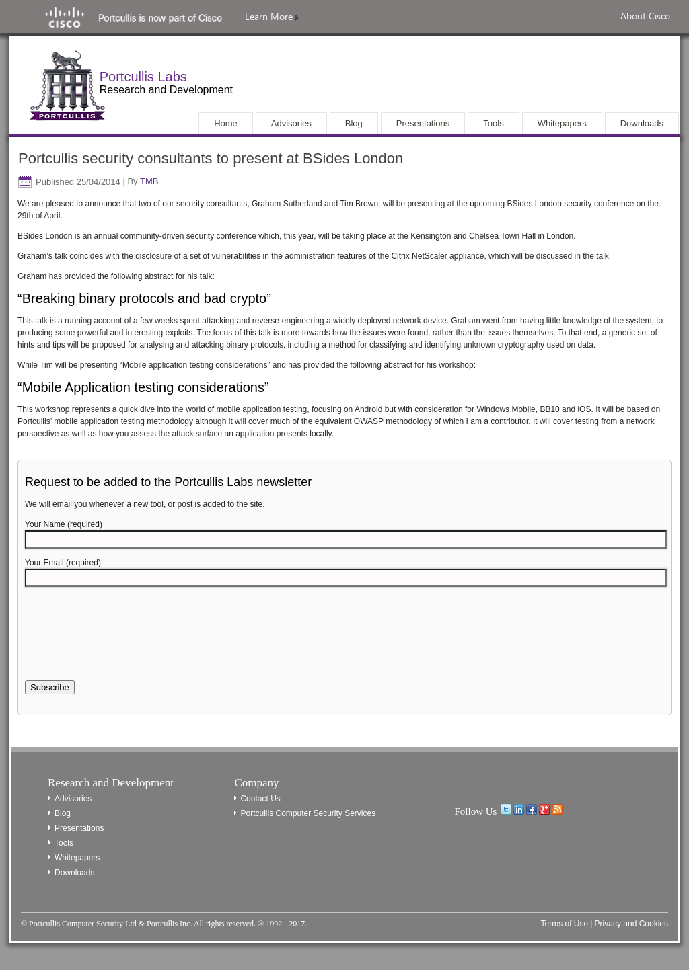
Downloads (74, 872)
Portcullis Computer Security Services (307, 813)
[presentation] (127, 641)
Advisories (73, 798)
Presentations (79, 828)
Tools (64, 843)
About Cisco (645, 15)
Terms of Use (564, 923)
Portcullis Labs (143, 76)
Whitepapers (77, 857)
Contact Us (260, 798)
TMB (149, 182)
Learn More (272, 16)
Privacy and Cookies (631, 923)
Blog (63, 813)
